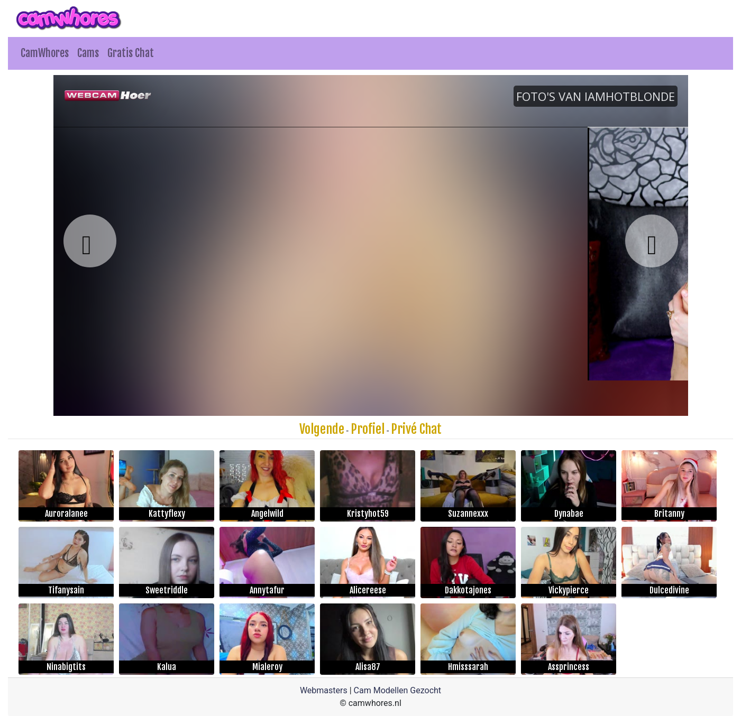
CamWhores (45, 53)
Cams (88, 53)
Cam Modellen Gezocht (398, 690)
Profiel (368, 429)
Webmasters (323, 690)
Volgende (321, 429)
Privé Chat (416, 429)
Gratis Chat (130, 53)
